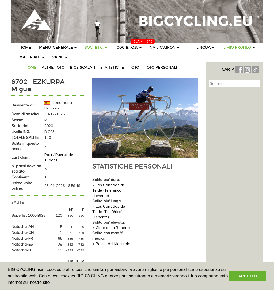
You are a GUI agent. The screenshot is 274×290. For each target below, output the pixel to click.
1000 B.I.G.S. (128, 47)
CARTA (228, 69)
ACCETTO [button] (247, 276)
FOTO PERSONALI (160, 67)
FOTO (134, 67)
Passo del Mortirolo (113, 243)
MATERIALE (31, 57)
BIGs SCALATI (82, 67)
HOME (25, 47)
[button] (51, 283)
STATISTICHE (112, 67)
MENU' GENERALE (58, 47)
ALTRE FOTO (53, 67)
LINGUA (205, 47)
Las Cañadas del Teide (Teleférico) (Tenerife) (109, 190)
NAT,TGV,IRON (164, 47)
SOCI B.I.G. (96, 47)
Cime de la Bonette (113, 227)
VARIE (59, 57)
